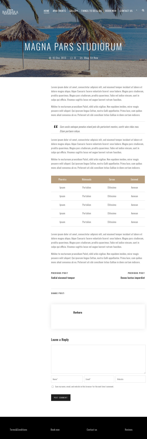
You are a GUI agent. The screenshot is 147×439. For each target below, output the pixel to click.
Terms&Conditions (18, 429)
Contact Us (126, 11)
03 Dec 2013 (59, 58)
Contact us (92, 429)
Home (46, 11)
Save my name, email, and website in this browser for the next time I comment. (84, 386)
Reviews (129, 429)
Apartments (59, 11)
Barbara (77, 312)
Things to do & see (91, 11)
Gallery (73, 11)
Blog (86, 58)
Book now (110, 11)
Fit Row (94, 58)
